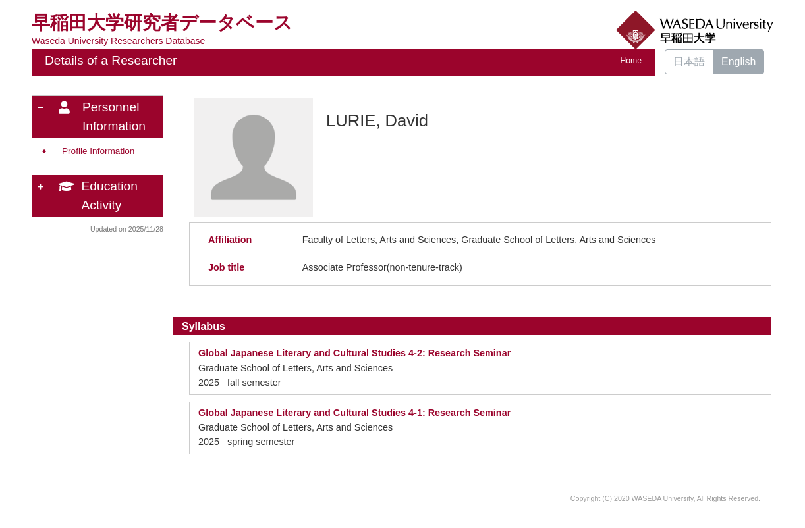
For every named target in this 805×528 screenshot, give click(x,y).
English (738, 61)
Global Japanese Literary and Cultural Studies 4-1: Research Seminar (354, 413)
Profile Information (98, 151)
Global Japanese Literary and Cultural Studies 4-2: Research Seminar (354, 353)
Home (631, 60)
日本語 (689, 61)
